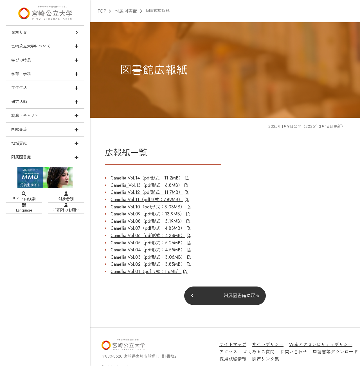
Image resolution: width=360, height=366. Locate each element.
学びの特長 (21, 60)
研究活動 (19, 101)
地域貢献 (19, 143)
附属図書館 (21, 157)
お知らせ (19, 32)
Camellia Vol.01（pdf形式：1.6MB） (141, 258)
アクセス (350, 331)
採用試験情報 (338, 337)
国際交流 (19, 129)
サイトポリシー (262, 331)
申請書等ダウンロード (301, 337)
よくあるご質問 (233, 337)
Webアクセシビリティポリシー (309, 331)
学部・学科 (21, 73)
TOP (101, 10)
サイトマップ (231, 331)
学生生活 (19, 87)
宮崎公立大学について (31, 46)
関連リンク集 (231, 344)
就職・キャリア (25, 115)
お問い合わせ (264, 337)
